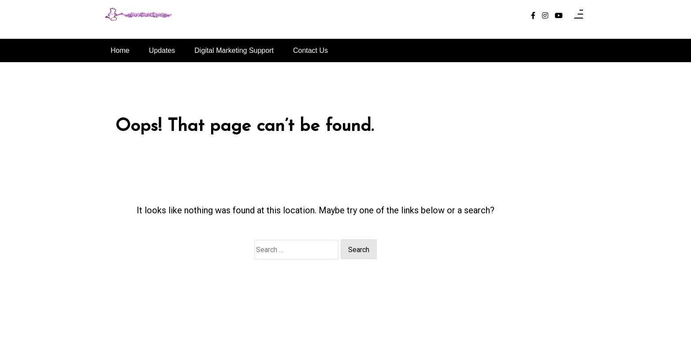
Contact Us (310, 50)
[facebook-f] (533, 16)
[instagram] (545, 16)
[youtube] (559, 16)
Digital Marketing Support (234, 50)
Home (120, 50)
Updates (162, 50)
